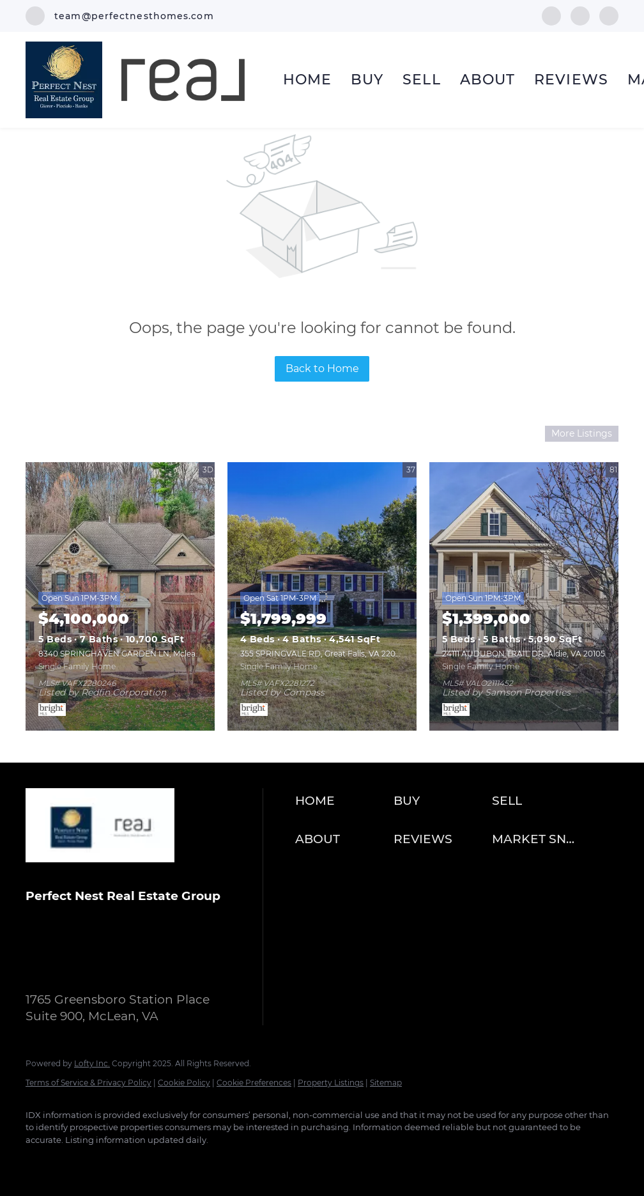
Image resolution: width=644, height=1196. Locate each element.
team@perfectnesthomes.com (133, 968)
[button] (341, 801)
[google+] (608, 15)
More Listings (581, 433)
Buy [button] (367, 79)
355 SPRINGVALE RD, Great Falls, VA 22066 (322, 653)
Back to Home (322, 368)
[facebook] (551, 15)
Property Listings (331, 1082)
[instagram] (580, 15)
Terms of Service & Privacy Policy (88, 1082)
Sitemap (386, 1082)
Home (307, 79)
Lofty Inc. (92, 1063)
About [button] (488, 79)
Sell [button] (421, 79)
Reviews (571, 79)
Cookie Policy (184, 1082)
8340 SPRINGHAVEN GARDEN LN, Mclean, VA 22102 (138, 653)
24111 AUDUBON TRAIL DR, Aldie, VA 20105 (523, 653)
